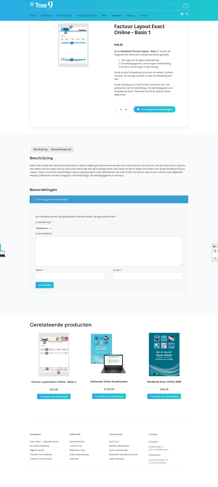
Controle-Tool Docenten (41, 458)
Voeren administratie (118, 450)
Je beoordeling (44, 233)
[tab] (40, 149)
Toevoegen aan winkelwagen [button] (54, 396)
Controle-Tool (63, 15)
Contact (144, 15)
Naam (40, 270)
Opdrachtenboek (76, 441)
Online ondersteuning (79, 454)
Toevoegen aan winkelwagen (156, 109)
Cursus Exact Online (86, 15)
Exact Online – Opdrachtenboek (44, 441)
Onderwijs (46, 15)
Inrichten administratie (119, 445)
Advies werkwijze (116, 458)
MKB (104, 15)
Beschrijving (40, 149)
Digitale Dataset (37, 450)
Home (33, 15)
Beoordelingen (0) (61, 149)
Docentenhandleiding (39, 445)
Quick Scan (114, 441)
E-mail (117, 270)
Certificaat (74, 458)
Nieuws (131, 15)
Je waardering (44, 222)
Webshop (117, 15)
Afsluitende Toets (77, 450)
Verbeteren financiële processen (123, 454)
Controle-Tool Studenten (41, 454)
